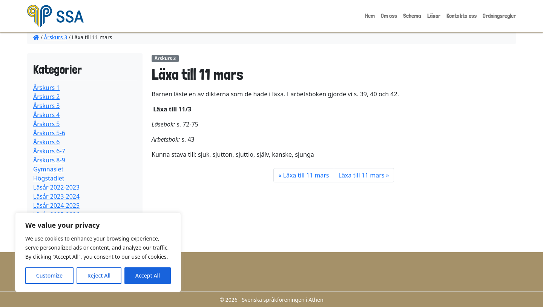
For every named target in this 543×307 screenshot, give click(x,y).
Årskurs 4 (46, 115)
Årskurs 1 (46, 87)
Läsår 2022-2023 (56, 187)
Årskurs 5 (46, 124)
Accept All (147, 275)
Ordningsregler (499, 15)
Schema (412, 15)
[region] (98, 252)
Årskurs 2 (46, 97)
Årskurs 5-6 (49, 133)
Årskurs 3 (55, 37)
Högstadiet (48, 178)
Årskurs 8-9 (49, 160)
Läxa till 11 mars (306, 175)
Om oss (389, 15)
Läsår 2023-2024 (56, 196)
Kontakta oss (461, 15)
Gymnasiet (48, 169)
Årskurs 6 (46, 142)
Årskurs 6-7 (49, 151)
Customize (49, 275)
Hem (370, 15)
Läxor (433, 15)
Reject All (98, 275)
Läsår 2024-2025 (56, 205)
